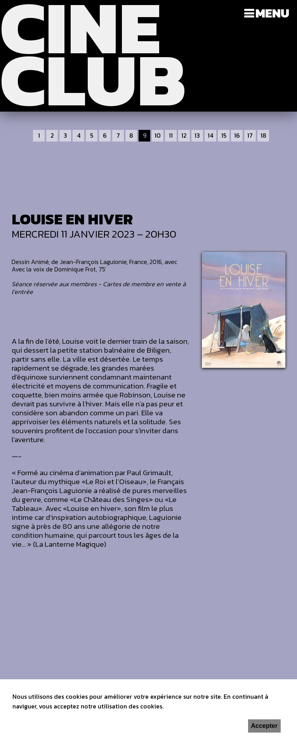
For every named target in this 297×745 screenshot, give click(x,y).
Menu (272, 13)
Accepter (264, 725)
